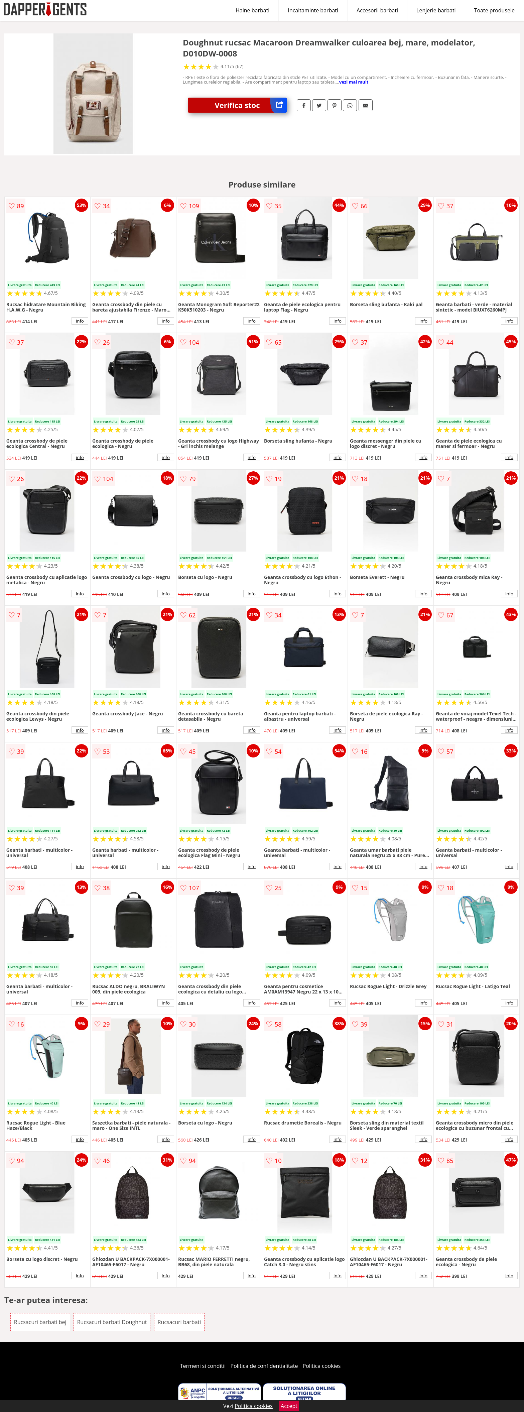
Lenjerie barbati (436, 10)
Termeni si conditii (203, 1366)
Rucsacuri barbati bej (40, 1322)
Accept (289, 1406)
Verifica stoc (251, 105)
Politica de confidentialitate (264, 1366)
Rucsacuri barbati (179, 1322)
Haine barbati (252, 10)
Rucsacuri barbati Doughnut (112, 1322)
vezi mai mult (354, 82)
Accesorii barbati (377, 10)
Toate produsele (494, 10)
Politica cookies (322, 1366)
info (80, 321)
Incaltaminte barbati (313, 10)
